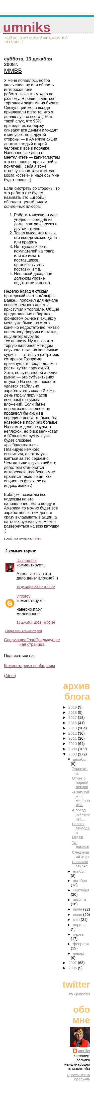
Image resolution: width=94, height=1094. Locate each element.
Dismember (27, 560)
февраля (81, 944)
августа (79, 899)
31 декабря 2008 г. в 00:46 (36, 622)
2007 (73, 962)
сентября (81, 890)
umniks (26, 27)
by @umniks (79, 994)
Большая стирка (80, 864)
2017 (73, 717)
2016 (73, 723)
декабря (80, 759)
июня (78, 914)
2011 (73, 738)
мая (77, 919)
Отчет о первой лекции (80, 782)
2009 (73, 749)
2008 (73, 754)
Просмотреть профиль (78, 1077)
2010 (73, 743)
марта (78, 934)
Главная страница (32, 642)
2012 (73, 733)
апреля (79, 925)
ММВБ (13, 70)
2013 (73, 728)
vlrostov (23, 596)
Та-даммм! (80, 845)
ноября (79, 871)
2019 (73, 707)
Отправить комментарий (23, 631)
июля (78, 909)
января (79, 953)
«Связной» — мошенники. (81, 798)
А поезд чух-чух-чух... (81, 814)
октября (80, 880)
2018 (73, 712)
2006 (73, 968)
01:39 (37, 539)
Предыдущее (47, 640)
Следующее (15, 640)
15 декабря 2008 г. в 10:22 (36, 587)
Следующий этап (80, 854)
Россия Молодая (80, 828)
